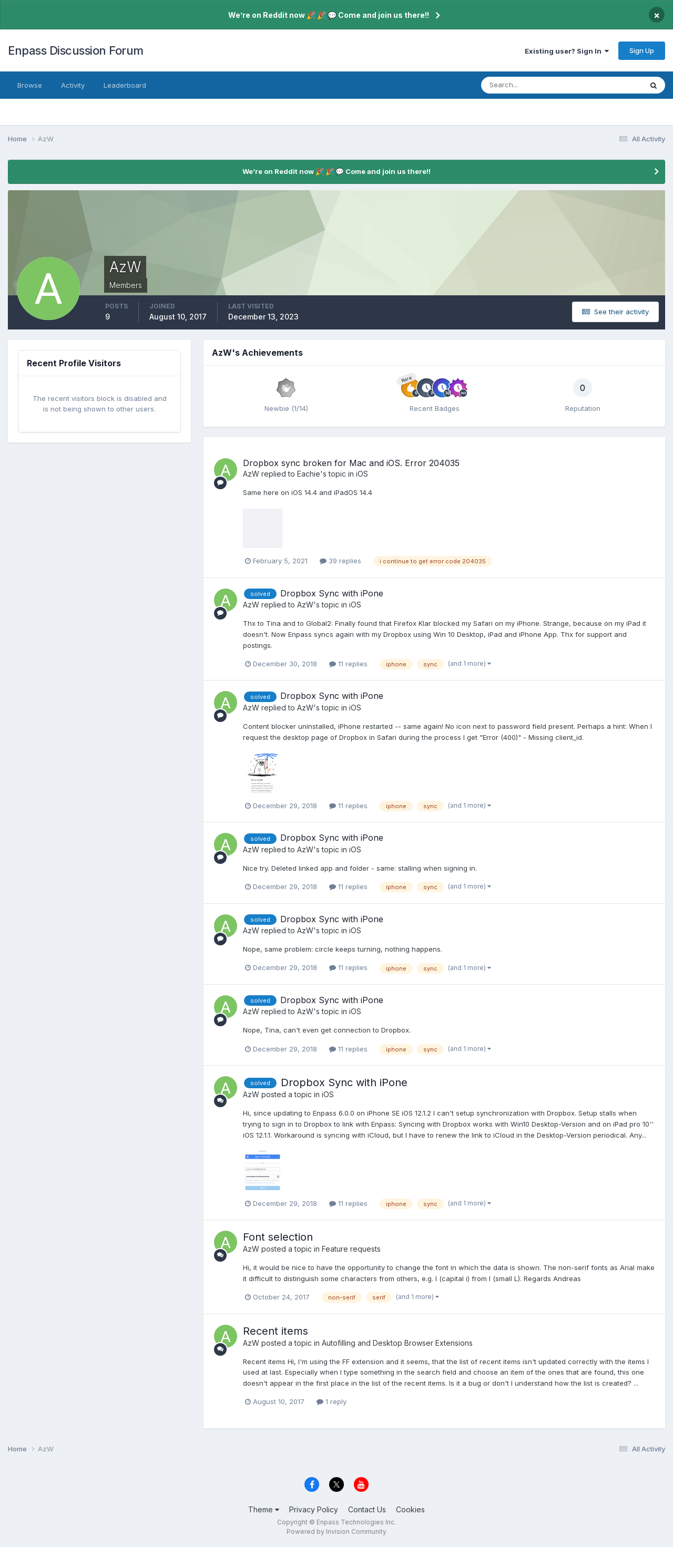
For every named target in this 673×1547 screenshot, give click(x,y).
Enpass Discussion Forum (76, 50)
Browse (29, 85)
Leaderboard (125, 85)
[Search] (527, 85)
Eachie (308, 473)
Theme (263, 1509)
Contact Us (367, 1509)
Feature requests (351, 1248)
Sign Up (641, 50)
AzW (251, 473)
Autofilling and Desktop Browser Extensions (397, 1342)
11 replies (348, 663)
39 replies (340, 560)
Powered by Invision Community (336, 1531)
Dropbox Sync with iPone (331, 593)
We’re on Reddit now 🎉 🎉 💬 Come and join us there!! (328, 15)
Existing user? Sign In (567, 51)
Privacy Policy (313, 1509)
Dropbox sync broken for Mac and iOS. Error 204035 (351, 463)
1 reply (331, 1401)
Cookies (410, 1509)
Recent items (275, 1331)
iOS (362, 473)
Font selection (278, 1237)
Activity (73, 85)
